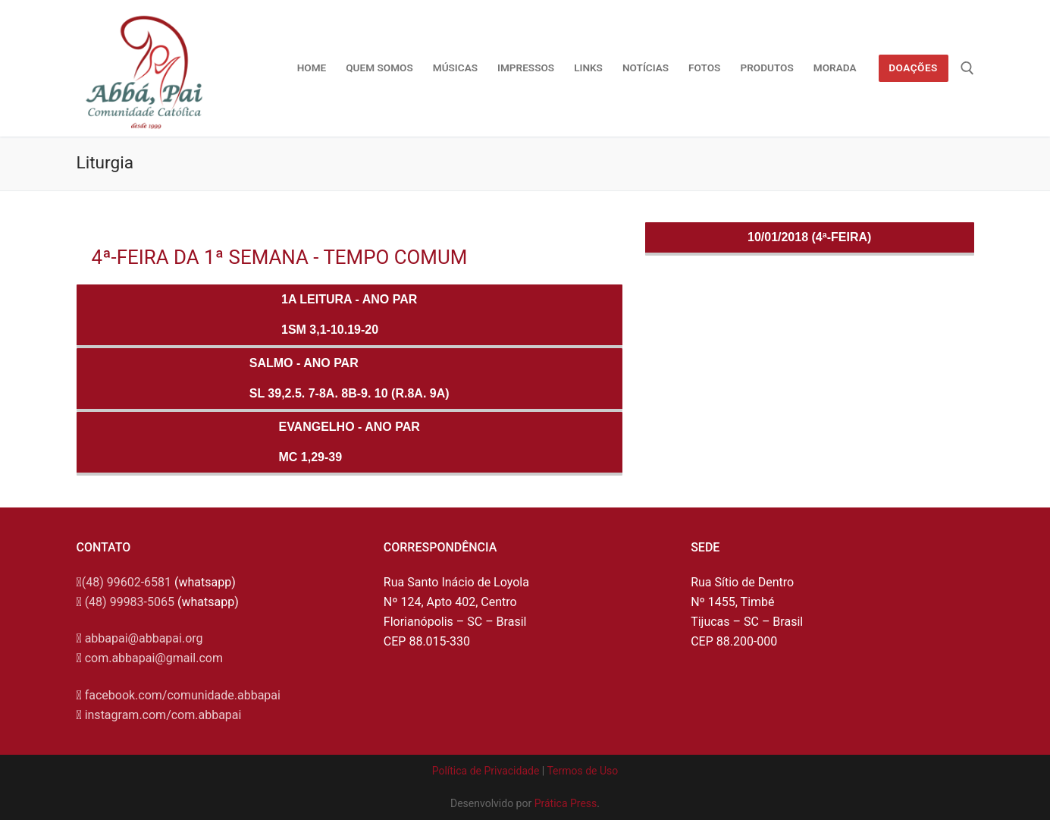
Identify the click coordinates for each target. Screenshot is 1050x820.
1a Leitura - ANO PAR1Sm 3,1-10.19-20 (349, 314)
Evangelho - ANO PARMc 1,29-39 (348, 441)
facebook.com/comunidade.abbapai (183, 695)
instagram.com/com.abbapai (163, 715)
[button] (1018, 21)
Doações (913, 67)
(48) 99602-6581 (126, 582)
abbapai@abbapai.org (144, 638)
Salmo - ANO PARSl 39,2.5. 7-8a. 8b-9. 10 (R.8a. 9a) (349, 378)
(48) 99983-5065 (129, 602)
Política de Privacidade (486, 771)
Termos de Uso (582, 771)
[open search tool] (967, 68)
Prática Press (565, 803)
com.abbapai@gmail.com (154, 658)
